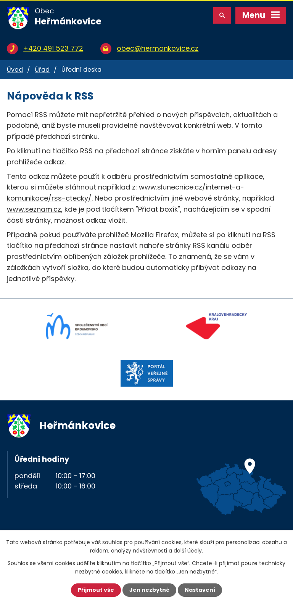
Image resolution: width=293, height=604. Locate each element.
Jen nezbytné (149, 590)
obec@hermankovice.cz (157, 48)
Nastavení (200, 590)
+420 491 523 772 (53, 48)
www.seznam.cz (34, 209)
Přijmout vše (96, 590)
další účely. (188, 550)
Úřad (42, 69)
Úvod (15, 69)
